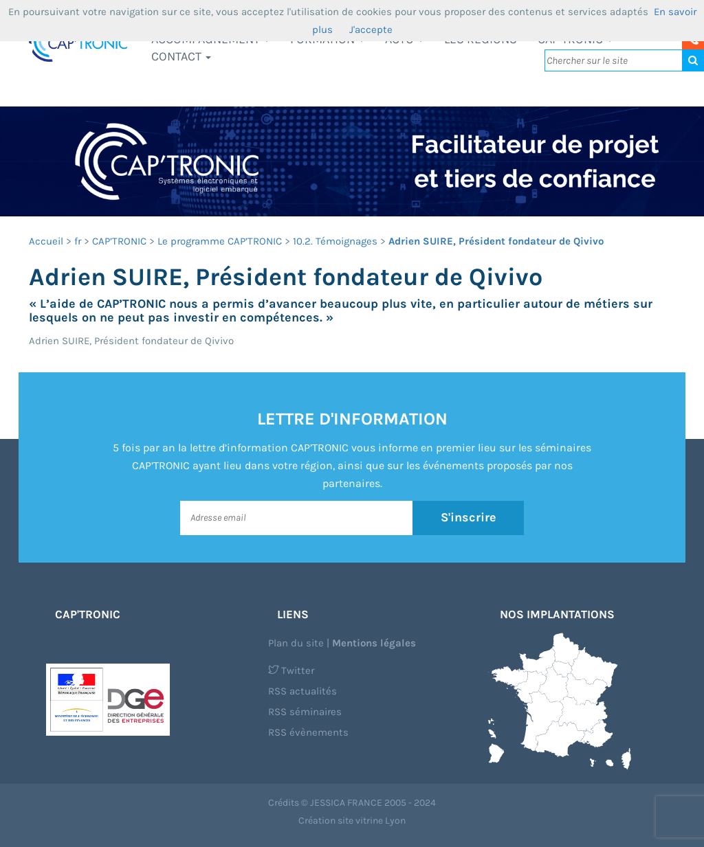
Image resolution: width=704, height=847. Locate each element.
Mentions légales (374, 643)
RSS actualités (302, 691)
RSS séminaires (305, 711)
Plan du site (296, 643)
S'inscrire (468, 517)
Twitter (291, 670)
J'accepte (371, 29)
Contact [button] (181, 56)
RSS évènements (308, 732)
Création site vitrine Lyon (352, 820)
